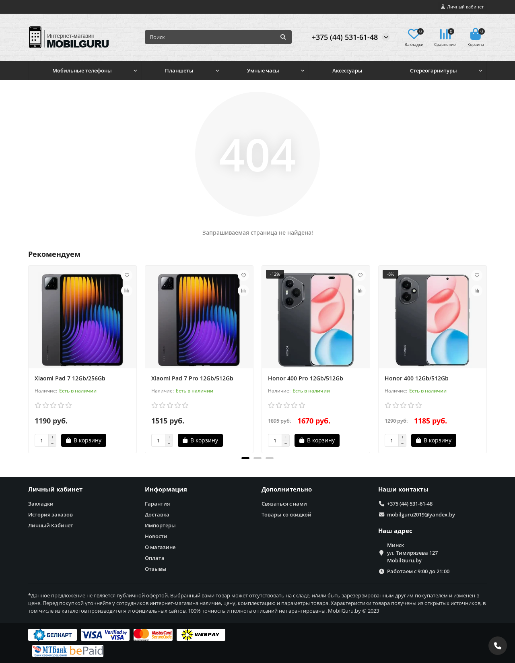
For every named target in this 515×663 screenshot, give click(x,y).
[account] (462, 6)
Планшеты (179, 70)
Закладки (41, 503)
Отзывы (156, 568)
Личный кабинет (55, 489)
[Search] (218, 37)
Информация (166, 489)
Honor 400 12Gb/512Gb (417, 378)
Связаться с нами (284, 503)
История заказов (50, 514)
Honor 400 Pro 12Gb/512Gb (305, 378)
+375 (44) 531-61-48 (345, 37)
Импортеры (160, 525)
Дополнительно (287, 489)
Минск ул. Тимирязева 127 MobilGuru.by (412, 552)
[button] (245, 458)
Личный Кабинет (50, 525)
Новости (156, 536)
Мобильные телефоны (82, 70)
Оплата (155, 558)
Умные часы (263, 70)
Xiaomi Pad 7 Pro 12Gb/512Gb (192, 378)
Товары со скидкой (286, 514)
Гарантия (157, 503)
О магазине (160, 547)
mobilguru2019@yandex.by (421, 514)
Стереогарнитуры (433, 70)
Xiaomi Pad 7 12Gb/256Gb (70, 378)
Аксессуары (347, 70)
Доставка (157, 514)
